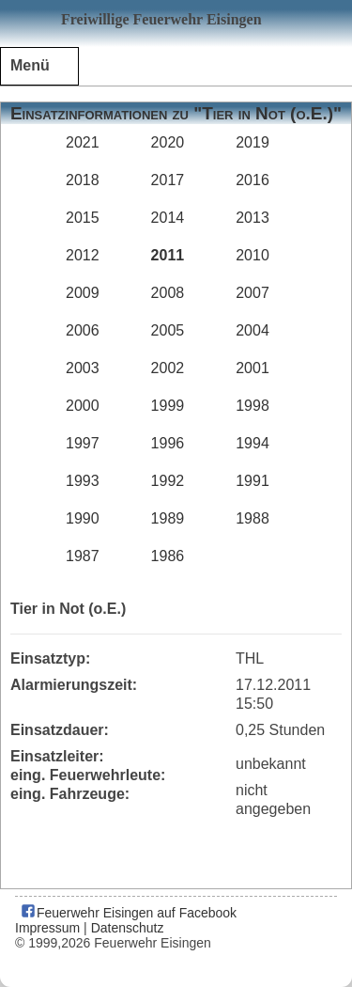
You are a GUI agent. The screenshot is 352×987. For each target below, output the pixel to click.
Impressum (47, 927)
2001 (252, 368)
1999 (168, 406)
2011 (168, 255)
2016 (252, 180)
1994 (252, 443)
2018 (82, 180)
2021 (82, 142)
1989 (168, 518)
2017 (168, 180)
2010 (252, 255)
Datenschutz (127, 927)
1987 (82, 556)
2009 (82, 293)
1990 (82, 518)
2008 (168, 293)
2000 (82, 406)
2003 (82, 368)
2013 (252, 218)
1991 (252, 481)
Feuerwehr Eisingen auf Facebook (128, 912)
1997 (82, 443)
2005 (168, 330)
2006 (82, 330)
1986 (168, 556)
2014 (168, 218)
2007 (252, 293)
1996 (168, 443)
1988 (252, 518)
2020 (168, 142)
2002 (168, 368)
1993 (82, 481)
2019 (252, 142)
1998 (252, 406)
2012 (82, 255)
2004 (252, 330)
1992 (168, 481)
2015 (82, 218)
